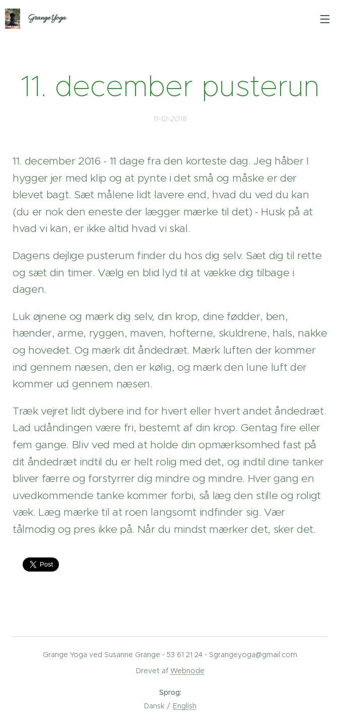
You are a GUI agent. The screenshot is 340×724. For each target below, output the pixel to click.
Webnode (187, 670)
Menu (324, 19)
